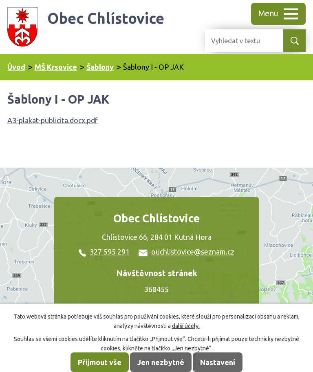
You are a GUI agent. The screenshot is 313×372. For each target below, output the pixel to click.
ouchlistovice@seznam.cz (186, 252)
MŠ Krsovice (56, 67)
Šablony (100, 67)
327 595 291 (104, 252)
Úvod (16, 67)
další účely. (186, 326)
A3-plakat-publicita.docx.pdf (52, 120)
